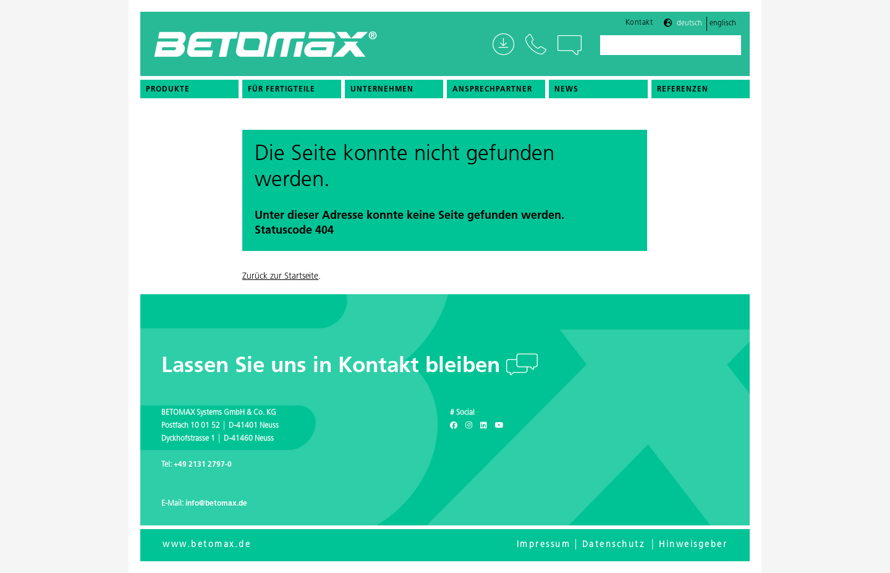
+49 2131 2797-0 (203, 465)
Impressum (544, 545)
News (566, 89)
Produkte (168, 89)
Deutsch (689, 23)
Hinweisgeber (693, 545)
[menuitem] (189, 89)
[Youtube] (499, 426)
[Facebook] (453, 426)
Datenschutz (613, 545)
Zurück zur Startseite (280, 276)
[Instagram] (468, 426)
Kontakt (639, 23)
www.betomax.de (207, 545)
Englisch (723, 23)
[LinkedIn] (483, 426)
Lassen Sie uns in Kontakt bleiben (333, 367)
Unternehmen (381, 89)
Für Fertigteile (281, 89)
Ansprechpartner (492, 89)
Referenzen (682, 89)
